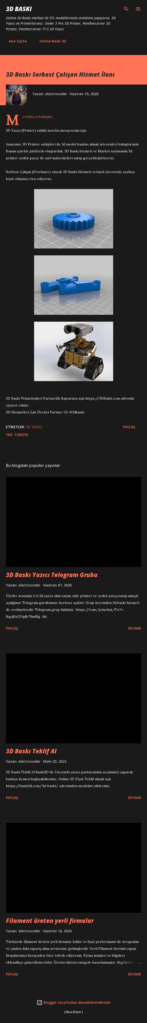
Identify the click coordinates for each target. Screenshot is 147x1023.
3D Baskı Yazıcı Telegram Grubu (52, 575)
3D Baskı (19, 9)
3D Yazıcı (34, 426)
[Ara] (126, 9)
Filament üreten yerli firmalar (50, 921)
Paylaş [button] (129, 426)
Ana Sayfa (15, 41)
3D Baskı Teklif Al (31, 751)
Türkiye (21, 434)
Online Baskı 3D (50, 41)
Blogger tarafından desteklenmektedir (74, 1002)
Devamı (134, 628)
